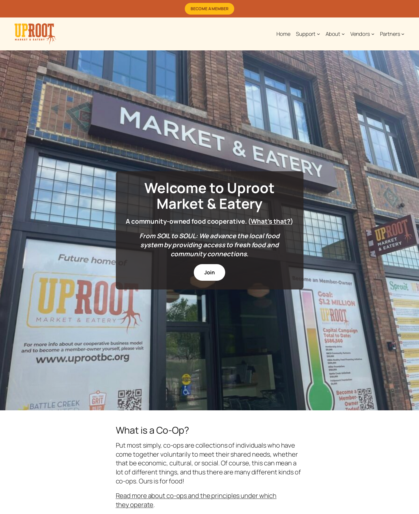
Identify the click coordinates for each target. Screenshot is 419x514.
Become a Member (209, 8)
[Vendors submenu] (372, 34)
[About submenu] (343, 34)
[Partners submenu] (402, 34)
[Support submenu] (318, 34)
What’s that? (270, 221)
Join (209, 272)
